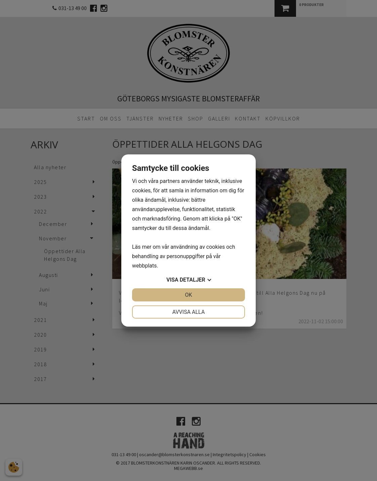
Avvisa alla (188, 312)
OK (188, 295)
